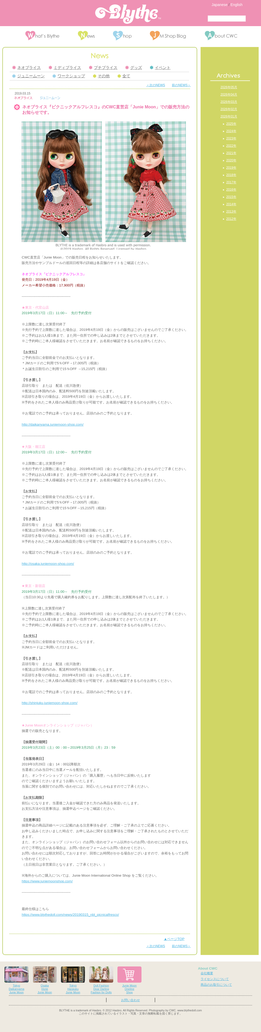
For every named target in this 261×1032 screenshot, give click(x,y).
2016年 (231, 189)
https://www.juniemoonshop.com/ (47, 881)
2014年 (231, 204)
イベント (160, 68)
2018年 (231, 175)
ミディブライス (65, 68)
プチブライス (103, 68)
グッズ (133, 68)
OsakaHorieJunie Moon (45, 980)
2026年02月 (228, 109)
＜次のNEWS (155, 85)
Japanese (220, 5)
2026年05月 (228, 87)
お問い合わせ (130, 1000)
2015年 (231, 197)
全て (123, 76)
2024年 (231, 131)
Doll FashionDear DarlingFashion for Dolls (101, 980)
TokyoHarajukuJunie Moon (73, 980)
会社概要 (207, 973)
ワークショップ (69, 76)
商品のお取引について (216, 985)
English (236, 5)
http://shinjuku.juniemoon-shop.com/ (49, 703)
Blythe (128, 14)
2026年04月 (228, 94)
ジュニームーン (28, 76)
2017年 (231, 182)
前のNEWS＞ (181, 85)
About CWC (207, 968)
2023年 (231, 138)
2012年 (231, 219)
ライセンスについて (215, 979)
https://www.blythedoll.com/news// (70, 915)
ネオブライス (26, 68)
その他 (101, 76)
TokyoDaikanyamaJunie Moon (16, 980)
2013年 (231, 211)
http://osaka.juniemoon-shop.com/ (48, 564)
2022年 (231, 146)
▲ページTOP (174, 939)
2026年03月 (228, 102)
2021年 (231, 153)
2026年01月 (228, 116)
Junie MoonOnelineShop (129, 980)
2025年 (231, 124)
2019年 (231, 167)
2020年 (231, 160)
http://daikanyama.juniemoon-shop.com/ (52, 424)
